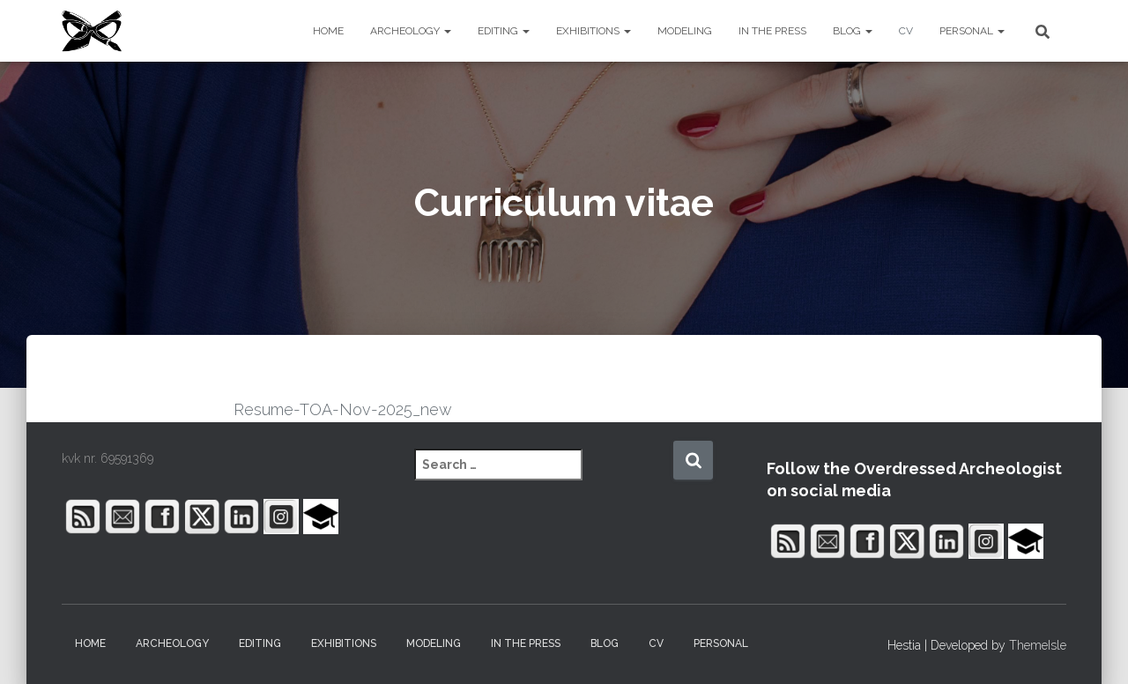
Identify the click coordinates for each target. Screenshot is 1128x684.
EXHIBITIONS (593, 31)
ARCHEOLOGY (410, 31)
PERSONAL (972, 31)
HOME (328, 31)
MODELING (684, 31)
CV (906, 31)
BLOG (852, 31)
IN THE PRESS (772, 31)
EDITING (504, 31)
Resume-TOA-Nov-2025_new (343, 409)
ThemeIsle (1037, 645)
